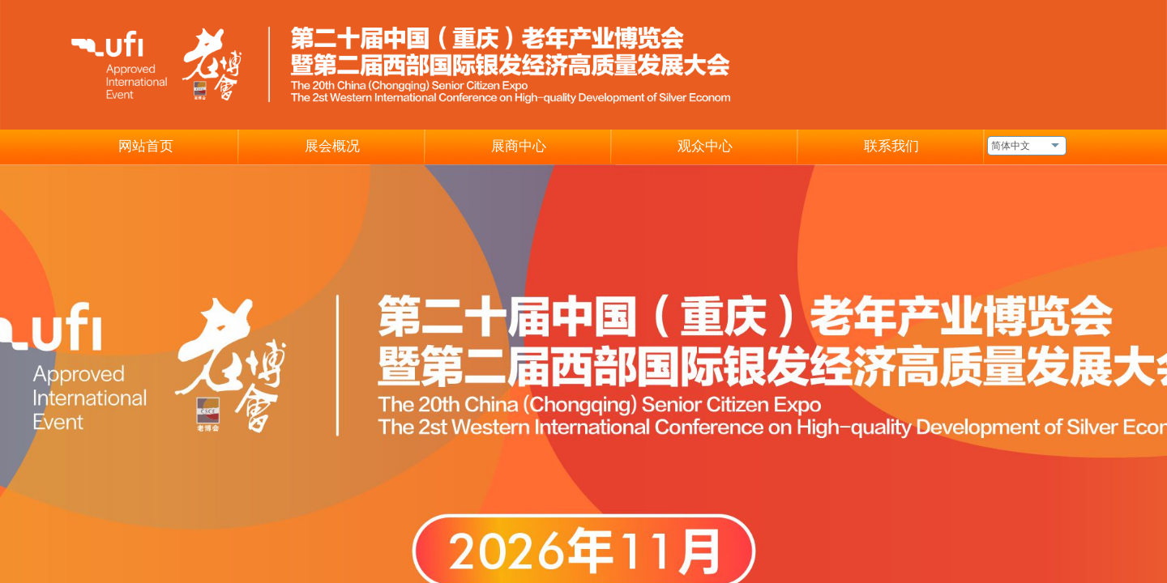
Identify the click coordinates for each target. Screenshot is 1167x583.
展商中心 (518, 146)
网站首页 (145, 146)
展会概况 (332, 146)
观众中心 (705, 146)
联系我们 (891, 146)
